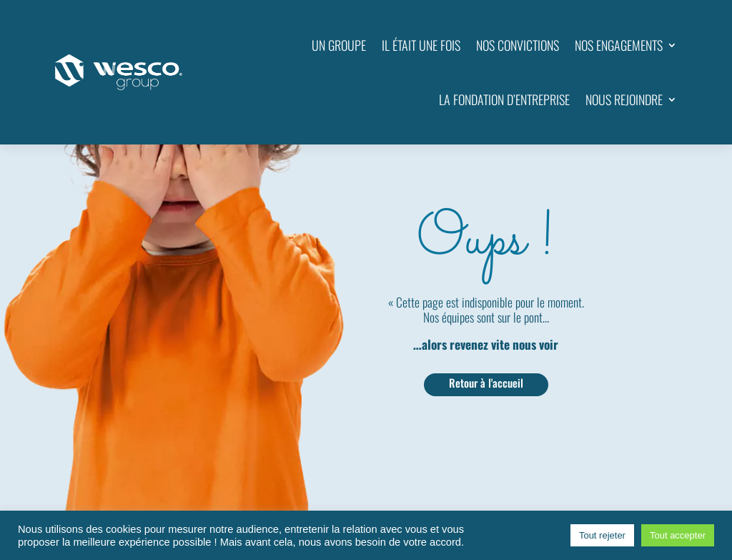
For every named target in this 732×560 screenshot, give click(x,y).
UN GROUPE (339, 45)
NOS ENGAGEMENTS (619, 45)
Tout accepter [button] (678, 535)
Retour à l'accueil (486, 382)
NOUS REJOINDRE (624, 99)
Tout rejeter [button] (602, 535)
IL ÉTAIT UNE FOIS (421, 45)
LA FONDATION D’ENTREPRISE (504, 99)
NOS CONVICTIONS (517, 45)
